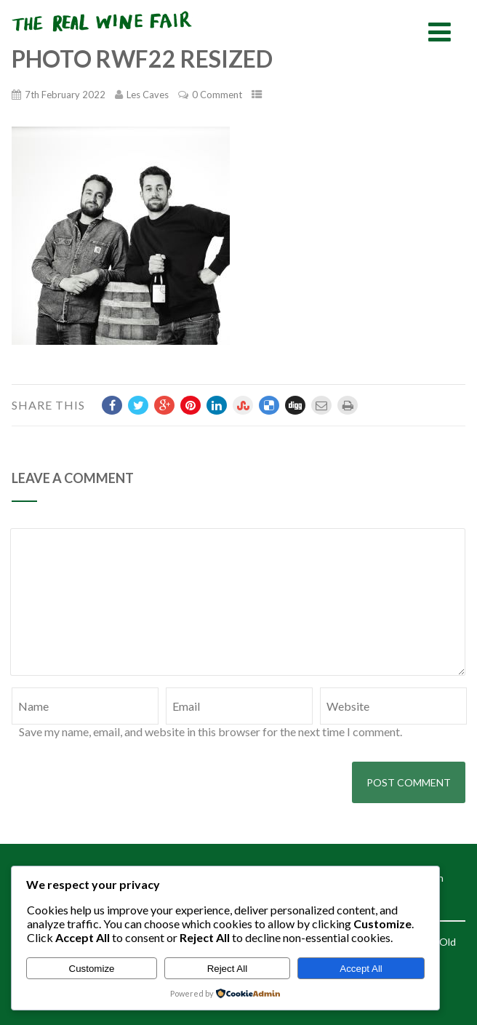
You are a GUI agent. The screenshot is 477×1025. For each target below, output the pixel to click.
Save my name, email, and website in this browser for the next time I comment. (210, 731)
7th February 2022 (65, 94)
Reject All (227, 968)
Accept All (361, 968)
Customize (92, 968)
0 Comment (217, 94)
